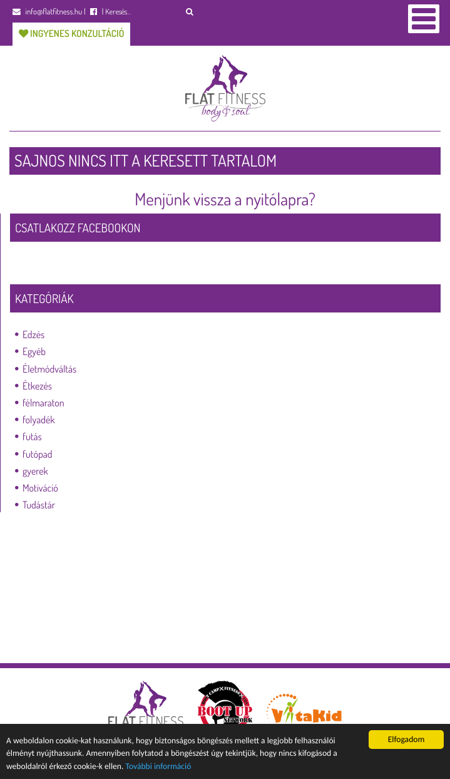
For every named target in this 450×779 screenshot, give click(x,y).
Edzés (33, 334)
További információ (159, 766)
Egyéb (34, 351)
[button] (190, 11)
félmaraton (43, 402)
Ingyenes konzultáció (71, 33)
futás (32, 436)
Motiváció (40, 488)
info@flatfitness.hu (47, 12)
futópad (37, 454)
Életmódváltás (49, 369)
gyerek (35, 471)
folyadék (39, 419)
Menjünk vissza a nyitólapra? (225, 199)
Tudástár (39, 504)
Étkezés (37, 385)
